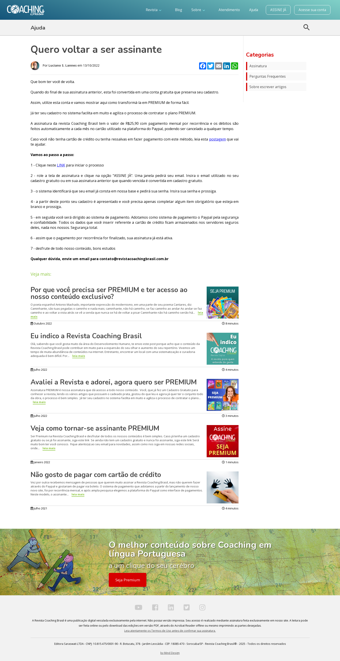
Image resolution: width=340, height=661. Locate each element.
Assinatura (258, 66)
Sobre (198, 10)
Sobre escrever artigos (267, 87)
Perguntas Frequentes (267, 76)
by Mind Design (170, 653)
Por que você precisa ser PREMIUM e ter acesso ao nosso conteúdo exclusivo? (109, 293)
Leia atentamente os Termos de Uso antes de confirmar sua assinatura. (170, 631)
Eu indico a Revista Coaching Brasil (86, 336)
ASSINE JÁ (278, 10)
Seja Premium (127, 579)
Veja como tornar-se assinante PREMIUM (95, 428)
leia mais (78, 356)
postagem (217, 139)
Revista (153, 10)
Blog (178, 10)
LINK (61, 165)
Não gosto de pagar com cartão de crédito (96, 474)
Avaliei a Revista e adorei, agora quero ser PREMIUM (114, 382)
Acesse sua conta (312, 10)
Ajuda (253, 10)
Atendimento (229, 10)
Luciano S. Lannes (63, 65)
